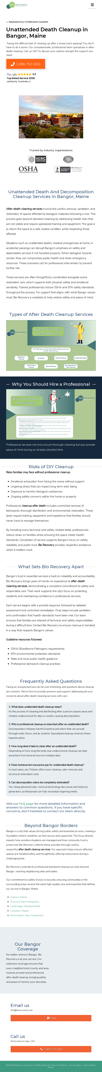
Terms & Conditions (59, 1065)
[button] (92, 4)
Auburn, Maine (18, 897)
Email (51, 1018)
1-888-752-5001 (51, 1049)
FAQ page (26, 803)
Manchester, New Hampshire (26, 915)
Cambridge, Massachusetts (25, 906)
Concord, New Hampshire (24, 901)
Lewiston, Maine (19, 910)
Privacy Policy (76, 1065)
